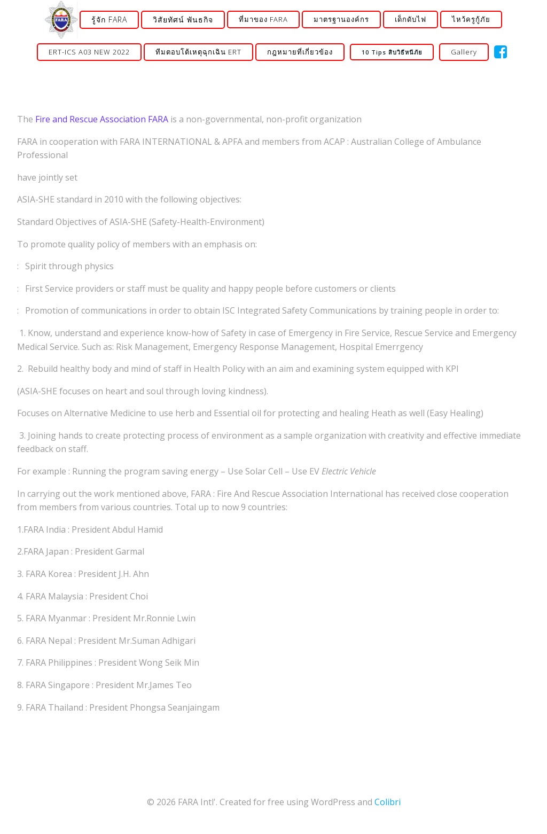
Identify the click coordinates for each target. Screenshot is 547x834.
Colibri (387, 802)
